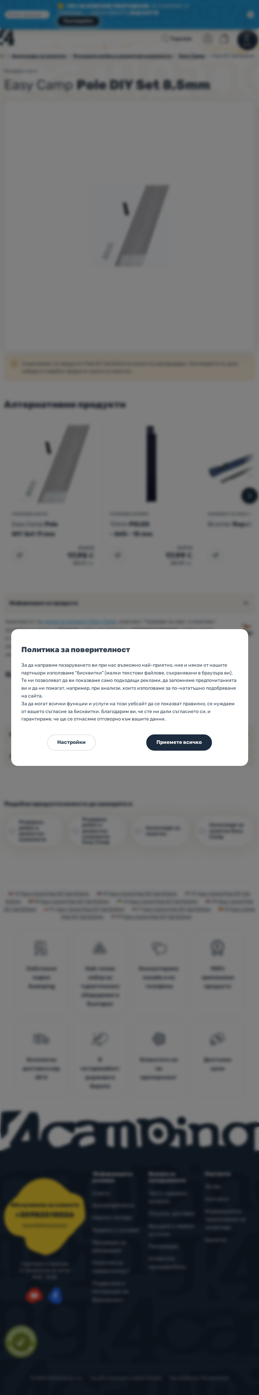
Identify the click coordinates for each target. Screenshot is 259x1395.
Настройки (71, 742)
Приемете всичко (179, 742)
